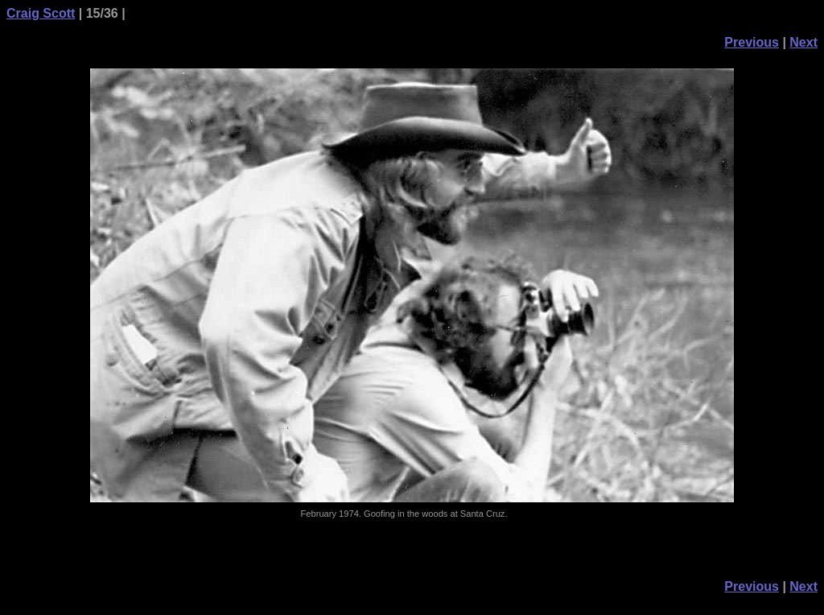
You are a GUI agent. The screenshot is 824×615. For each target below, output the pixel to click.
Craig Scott (40, 13)
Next (803, 42)
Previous (751, 42)
